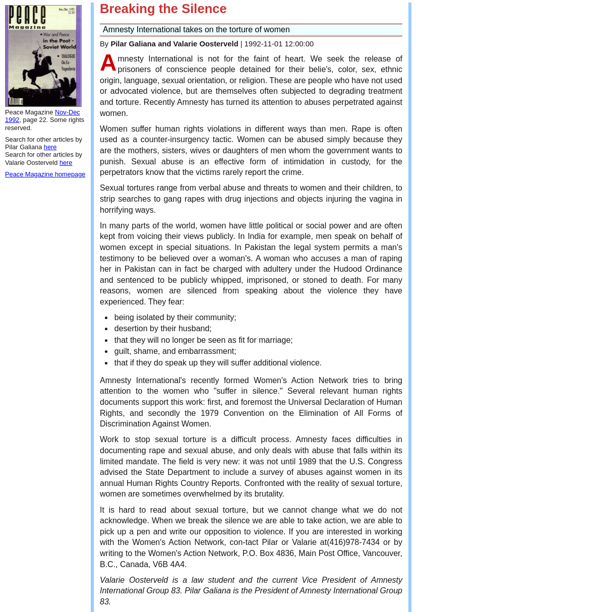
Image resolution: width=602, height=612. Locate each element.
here (50, 147)
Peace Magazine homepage (45, 174)
